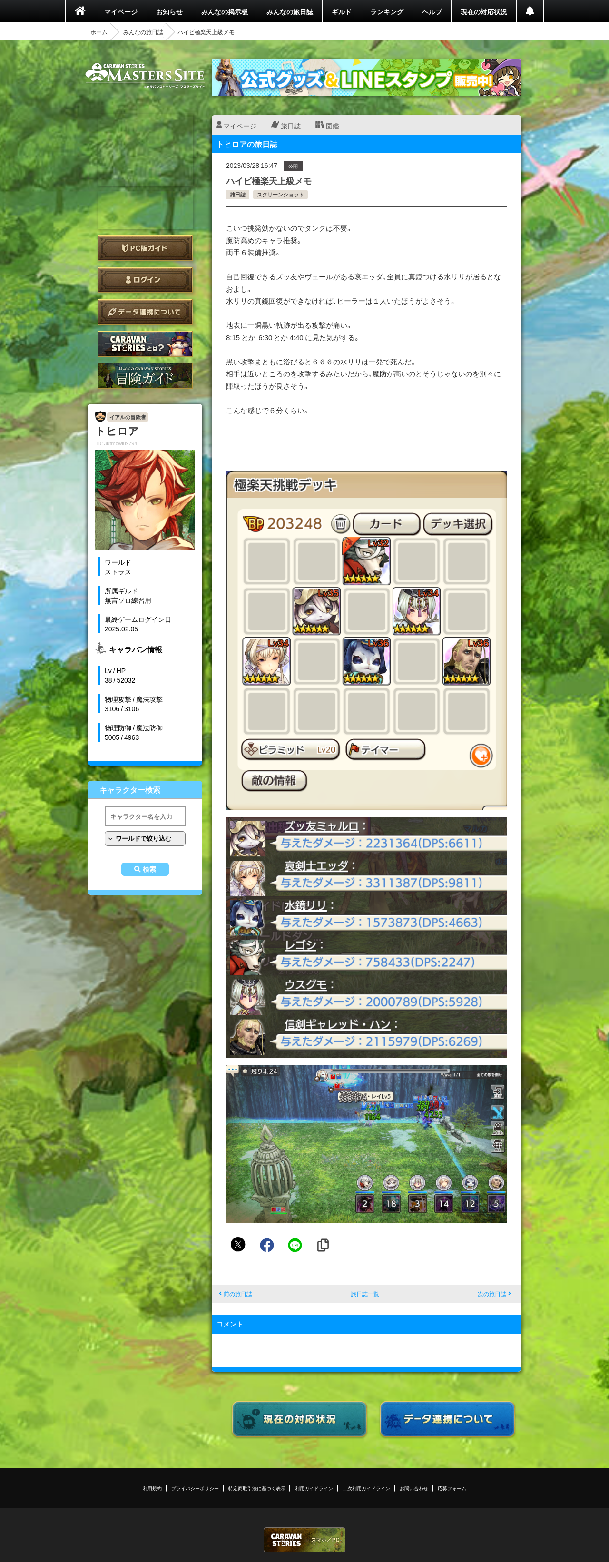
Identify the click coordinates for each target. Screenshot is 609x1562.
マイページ (121, 11)
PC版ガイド (145, 248)
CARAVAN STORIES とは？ (145, 344)
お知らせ (169, 11)
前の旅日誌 (238, 1293)
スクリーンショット (280, 194)
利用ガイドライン (314, 1488)
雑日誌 (238, 194)
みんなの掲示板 (224, 11)
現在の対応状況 (484, 11)
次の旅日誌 (492, 1293)
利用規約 (152, 1488)
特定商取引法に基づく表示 (256, 1488)
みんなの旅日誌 (289, 11)
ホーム (99, 32)
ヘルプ (432, 11)
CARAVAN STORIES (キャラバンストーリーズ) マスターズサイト (145, 75)
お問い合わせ (414, 1488)
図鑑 (332, 125)
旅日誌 (291, 125)
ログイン (145, 280)
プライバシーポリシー (195, 1488)
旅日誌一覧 (365, 1293)
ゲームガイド (145, 376)
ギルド (342, 11)
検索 (149, 869)
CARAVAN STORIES (304, 1539)
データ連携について (145, 312)
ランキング (386, 11)
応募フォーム (452, 1488)
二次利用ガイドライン (366, 1488)
